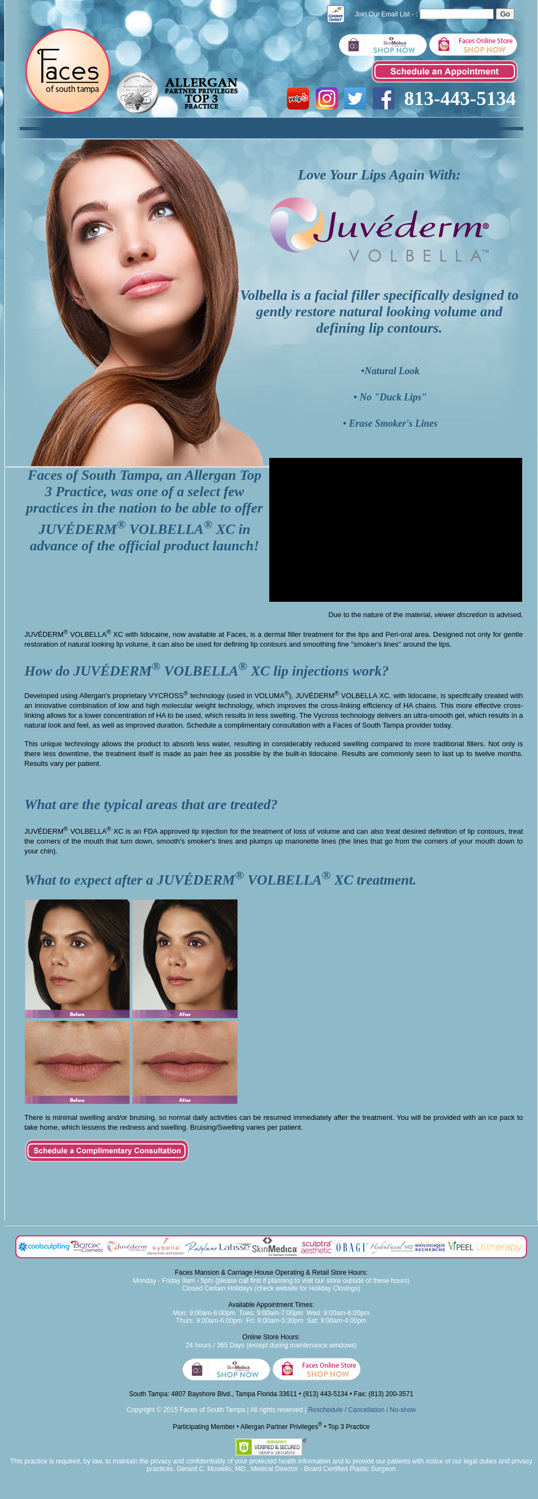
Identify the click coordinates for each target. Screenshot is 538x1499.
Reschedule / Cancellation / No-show (362, 1410)
